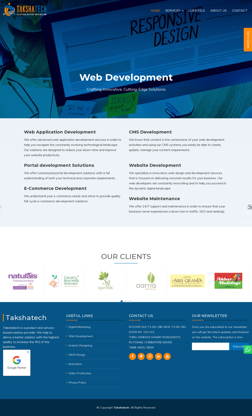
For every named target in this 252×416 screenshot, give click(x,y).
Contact (239, 10)
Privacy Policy (77, 382)
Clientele (196, 10)
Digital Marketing (79, 327)
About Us (218, 10)
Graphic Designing (80, 345)
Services (172, 10)
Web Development (81, 336)
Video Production (80, 373)
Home (155, 10)
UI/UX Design (77, 354)
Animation (75, 364)
